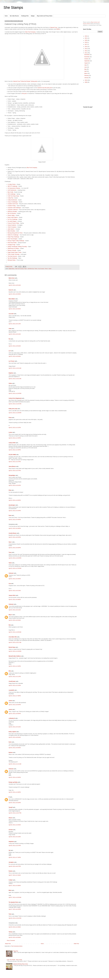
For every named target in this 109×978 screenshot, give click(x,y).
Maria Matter (12, 298)
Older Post (76, 943)
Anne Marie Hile (13, 637)
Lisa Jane (11, 313)
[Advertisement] (93, 95)
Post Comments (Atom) (16, 946)
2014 (86, 46)
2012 (86, 50)
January (86, 77)
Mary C (10, 614)
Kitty (10, 490)
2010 (86, 80)
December (87, 54)
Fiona (10, 417)
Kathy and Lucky (13, 408)
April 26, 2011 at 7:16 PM (15, 857)
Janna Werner (12, 466)
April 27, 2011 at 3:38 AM (15, 885)
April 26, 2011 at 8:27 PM (15, 866)
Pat (9, 339)
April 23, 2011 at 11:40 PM (15, 568)
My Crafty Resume (14, 16)
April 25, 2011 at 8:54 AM (15, 737)
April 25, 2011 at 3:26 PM (15, 777)
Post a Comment (11, 940)
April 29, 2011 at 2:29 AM (15, 927)
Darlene (11, 752)
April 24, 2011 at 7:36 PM (15, 695)
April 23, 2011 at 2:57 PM (15, 470)
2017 (86, 44)
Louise (10, 432)
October (86, 58)
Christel (11, 829)
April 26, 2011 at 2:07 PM (15, 845)
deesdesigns (12, 505)
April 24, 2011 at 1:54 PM (15, 666)
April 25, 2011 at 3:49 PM (15, 792)
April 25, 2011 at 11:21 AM (15, 764)
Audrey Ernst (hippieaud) (15, 398)
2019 (86, 42)
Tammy (10, 931)
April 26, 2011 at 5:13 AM (15, 836)
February (86, 75)
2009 (86, 82)
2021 (86, 38)
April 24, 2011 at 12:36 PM (15, 651)
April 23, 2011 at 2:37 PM (15, 461)
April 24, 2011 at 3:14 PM (15, 685)
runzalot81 (11, 690)
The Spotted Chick (13, 902)
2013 (86, 48)
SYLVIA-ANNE (12, 454)
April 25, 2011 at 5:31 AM (15, 726)
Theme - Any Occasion (39, 268)
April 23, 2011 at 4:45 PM (15, 519)
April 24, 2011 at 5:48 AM (15, 599)
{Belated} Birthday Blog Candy (20, 964)
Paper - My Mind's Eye (29, 268)
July (85, 65)
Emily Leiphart (12, 731)
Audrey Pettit (12, 442)
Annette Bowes (12, 533)
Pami (10, 515)
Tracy (10, 552)
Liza (10, 583)
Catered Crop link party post (44, 87)
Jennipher (11, 862)
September (87, 60)
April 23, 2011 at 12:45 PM (15, 393)
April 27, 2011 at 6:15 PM (15, 909)
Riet (10, 625)
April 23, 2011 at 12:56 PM (15, 412)
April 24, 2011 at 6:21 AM (15, 610)
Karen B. (11, 290)
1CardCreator (12, 681)
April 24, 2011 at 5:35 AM (15, 578)
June (85, 67)
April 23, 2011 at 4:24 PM (15, 510)
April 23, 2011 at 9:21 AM (15, 334)
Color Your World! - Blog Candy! (14, 959)
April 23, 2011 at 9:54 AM (15, 356)
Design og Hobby (13, 782)
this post (24, 93)
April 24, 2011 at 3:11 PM (15, 676)
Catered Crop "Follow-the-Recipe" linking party (25, 81)
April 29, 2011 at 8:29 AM (15, 937)
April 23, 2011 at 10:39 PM (15, 558)
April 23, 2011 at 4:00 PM (15, 500)
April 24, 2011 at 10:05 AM (15, 632)
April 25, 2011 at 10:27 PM (15, 813)
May (85, 69)
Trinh (10, 914)
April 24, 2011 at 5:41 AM (15, 590)
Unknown (11, 573)
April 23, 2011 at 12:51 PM (15, 403)
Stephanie (11, 841)
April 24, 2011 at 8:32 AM (15, 620)
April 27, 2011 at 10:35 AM (15, 897)
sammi (10, 700)
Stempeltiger (12, 475)
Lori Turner (11, 361)
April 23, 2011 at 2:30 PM (15, 449)
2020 (86, 40)
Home (6, 16)
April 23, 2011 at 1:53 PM (15, 438)
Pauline (11, 871)
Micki (10, 890)
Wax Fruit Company (30, 32)
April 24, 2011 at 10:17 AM (15, 642)
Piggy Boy (15, 951)
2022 (86, 36)
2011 (86, 52)
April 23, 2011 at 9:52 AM (15, 346)
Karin (10, 742)
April (85, 71)
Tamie (10, 562)
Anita (10, 328)
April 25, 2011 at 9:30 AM (15, 747)
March (86, 73)
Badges (33, 16)
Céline (10, 383)
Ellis (10, 671)
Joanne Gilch (12, 595)
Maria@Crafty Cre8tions (15, 656)
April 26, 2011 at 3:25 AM (15, 824)
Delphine (11, 373)
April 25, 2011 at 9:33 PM (15, 802)
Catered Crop (53, 27)
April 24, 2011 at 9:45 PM (15, 713)
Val (9, 850)
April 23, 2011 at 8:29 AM (15, 294)
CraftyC (11, 880)
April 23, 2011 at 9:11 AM (15, 323)
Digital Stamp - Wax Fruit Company (16, 268)
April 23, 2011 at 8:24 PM (15, 537)
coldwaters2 (12, 718)
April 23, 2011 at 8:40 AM (15, 308)
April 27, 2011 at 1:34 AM (15, 875)
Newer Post (8, 943)
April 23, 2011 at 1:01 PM (15, 427)
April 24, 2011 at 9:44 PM (15, 704)
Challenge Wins (25, 16)
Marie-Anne (11, 278)
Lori (10, 350)
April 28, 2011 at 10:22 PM (15, 918)
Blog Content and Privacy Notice (44, 16)
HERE (58, 29)
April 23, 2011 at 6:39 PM (15, 528)
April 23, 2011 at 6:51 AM (15, 285)
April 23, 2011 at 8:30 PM (15, 547)
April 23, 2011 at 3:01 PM (15, 485)
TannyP (10, 807)
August (86, 63)
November (87, 56)
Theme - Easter (48, 268)
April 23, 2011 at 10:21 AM (15, 368)
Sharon (10, 817)
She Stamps (13, 7)
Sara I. (10, 542)
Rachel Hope (12, 647)
